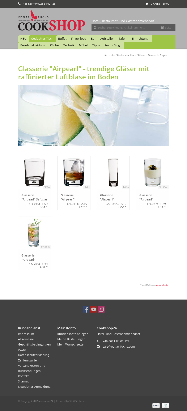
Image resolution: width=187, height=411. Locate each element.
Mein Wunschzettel (70, 344)
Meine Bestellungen (71, 339)
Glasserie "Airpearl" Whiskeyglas (69, 197)
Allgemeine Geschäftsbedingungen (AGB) (34, 344)
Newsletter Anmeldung (34, 387)
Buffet (62, 39)
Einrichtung (140, 39)
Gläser (142, 55)
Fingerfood (78, 39)
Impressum (26, 334)
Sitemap (24, 381)
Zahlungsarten (28, 360)
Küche (54, 45)
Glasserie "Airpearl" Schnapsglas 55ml (152, 197)
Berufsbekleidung (32, 45)
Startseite (109, 55)
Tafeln (123, 39)
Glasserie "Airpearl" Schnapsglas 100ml (30, 257)
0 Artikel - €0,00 (157, 3)
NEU (23, 39)
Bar (93, 39)
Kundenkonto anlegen (72, 334)
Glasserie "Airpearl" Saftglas (34, 197)
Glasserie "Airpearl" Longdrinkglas (110, 197)
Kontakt (23, 376)
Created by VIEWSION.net (71, 401)
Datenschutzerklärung (33, 355)
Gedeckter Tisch (42, 39)
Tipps (96, 45)
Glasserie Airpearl (158, 55)
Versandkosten (162, 285)
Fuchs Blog (112, 45)
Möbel (83, 45)
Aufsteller (107, 39)
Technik (68, 45)
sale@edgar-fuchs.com (119, 346)
